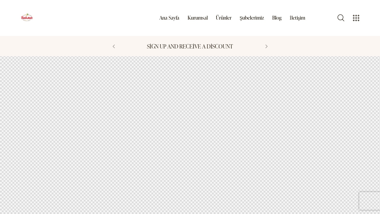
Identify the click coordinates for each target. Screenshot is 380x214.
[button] (113, 46)
